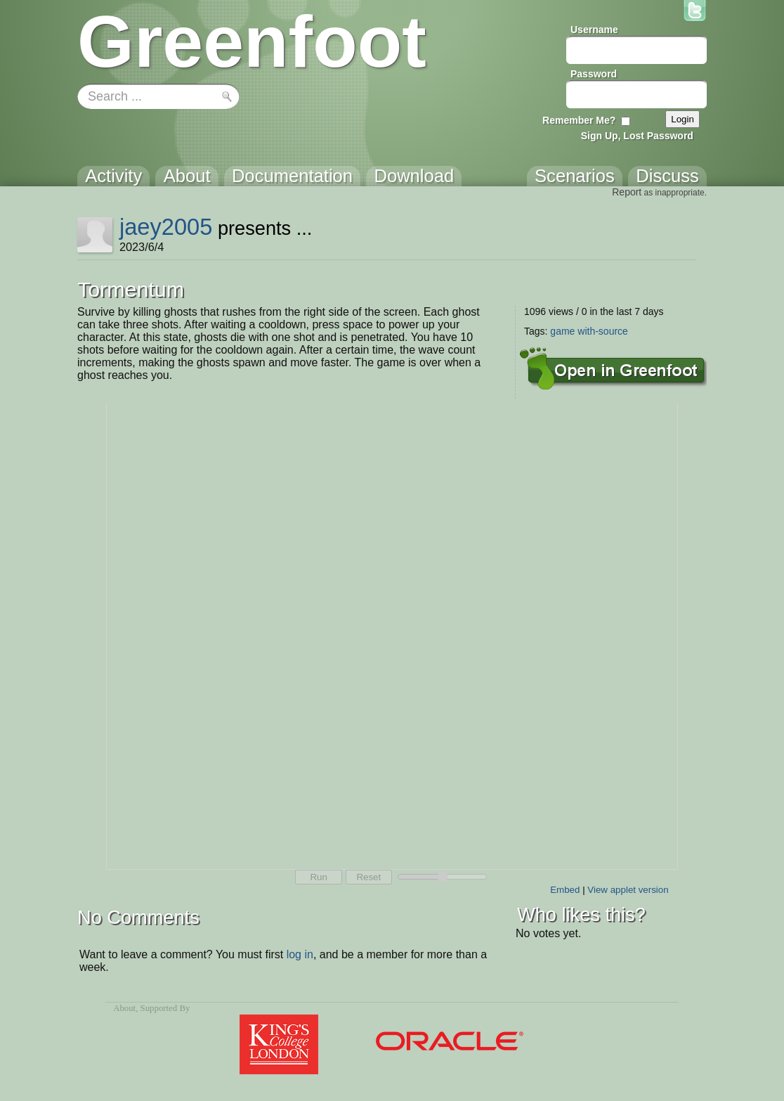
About (124, 1008)
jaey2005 (165, 227)
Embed (565, 889)
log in (300, 954)
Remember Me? (578, 120)
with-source (602, 331)
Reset (368, 877)
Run (318, 877)
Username (594, 29)
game (562, 331)
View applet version (627, 889)
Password (593, 73)
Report (626, 192)
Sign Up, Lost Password (637, 135)
